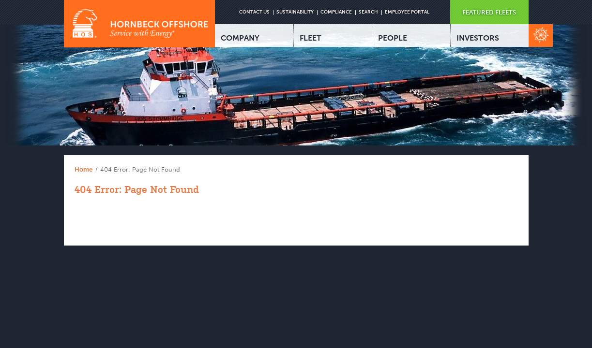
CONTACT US (254, 12)
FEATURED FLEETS (489, 12)
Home (83, 169)
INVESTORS (477, 38)
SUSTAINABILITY (295, 12)
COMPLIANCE (336, 12)
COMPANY (240, 38)
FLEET (310, 38)
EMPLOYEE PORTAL (407, 12)
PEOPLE (392, 38)
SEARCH (368, 12)
